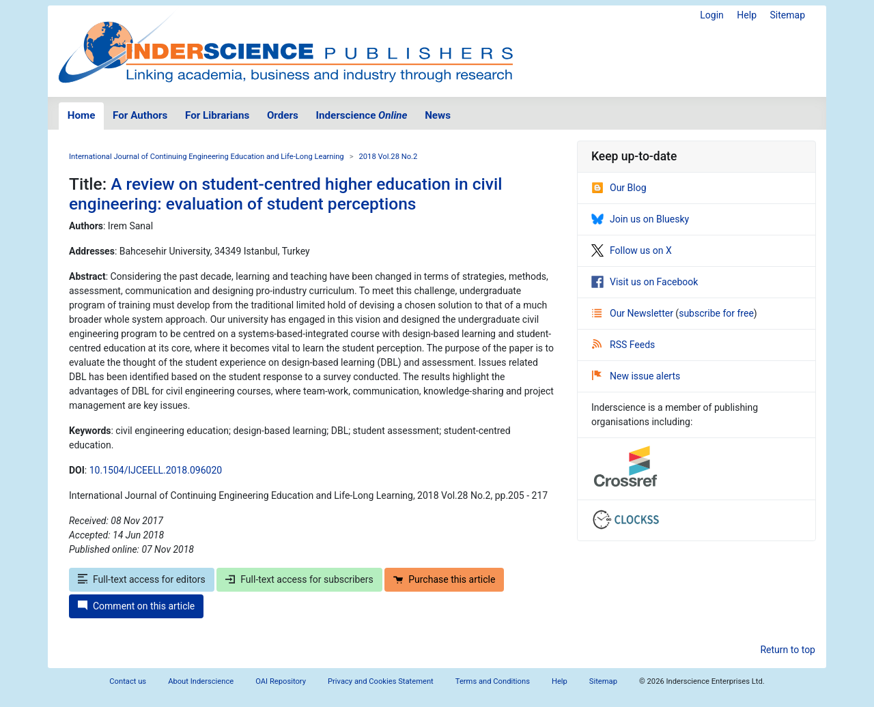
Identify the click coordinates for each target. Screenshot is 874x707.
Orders (282, 115)
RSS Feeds (623, 344)
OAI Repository (280, 681)
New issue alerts (636, 376)
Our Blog (619, 187)
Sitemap (787, 15)
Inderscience (362, 115)
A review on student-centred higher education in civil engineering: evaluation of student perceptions (285, 194)
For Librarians (217, 115)
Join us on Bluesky (640, 219)
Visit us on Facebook (644, 281)
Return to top (787, 649)
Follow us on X (631, 250)
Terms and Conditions (492, 681)
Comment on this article (136, 606)
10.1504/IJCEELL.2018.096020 (155, 470)
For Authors (140, 115)
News (438, 115)
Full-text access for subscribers (299, 579)
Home (82, 115)
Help (747, 15)
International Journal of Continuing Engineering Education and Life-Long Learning (206, 156)
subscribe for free (716, 313)
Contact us (127, 681)
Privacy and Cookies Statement (381, 681)
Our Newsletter (633, 313)
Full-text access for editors (142, 579)
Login (712, 15)
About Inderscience (201, 681)
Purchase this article (444, 579)
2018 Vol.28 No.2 (388, 156)
